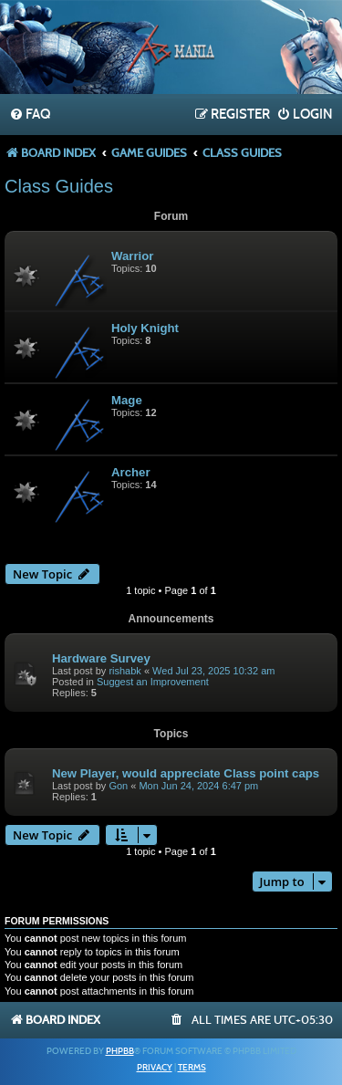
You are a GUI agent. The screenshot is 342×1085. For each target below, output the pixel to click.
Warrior (132, 256)
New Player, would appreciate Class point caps (185, 773)
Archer (130, 472)
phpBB (120, 1051)
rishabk (124, 670)
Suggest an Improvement (153, 681)
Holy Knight (145, 328)
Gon (118, 785)
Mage (126, 400)
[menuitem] (29, 114)
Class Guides (59, 186)
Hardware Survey (101, 658)
